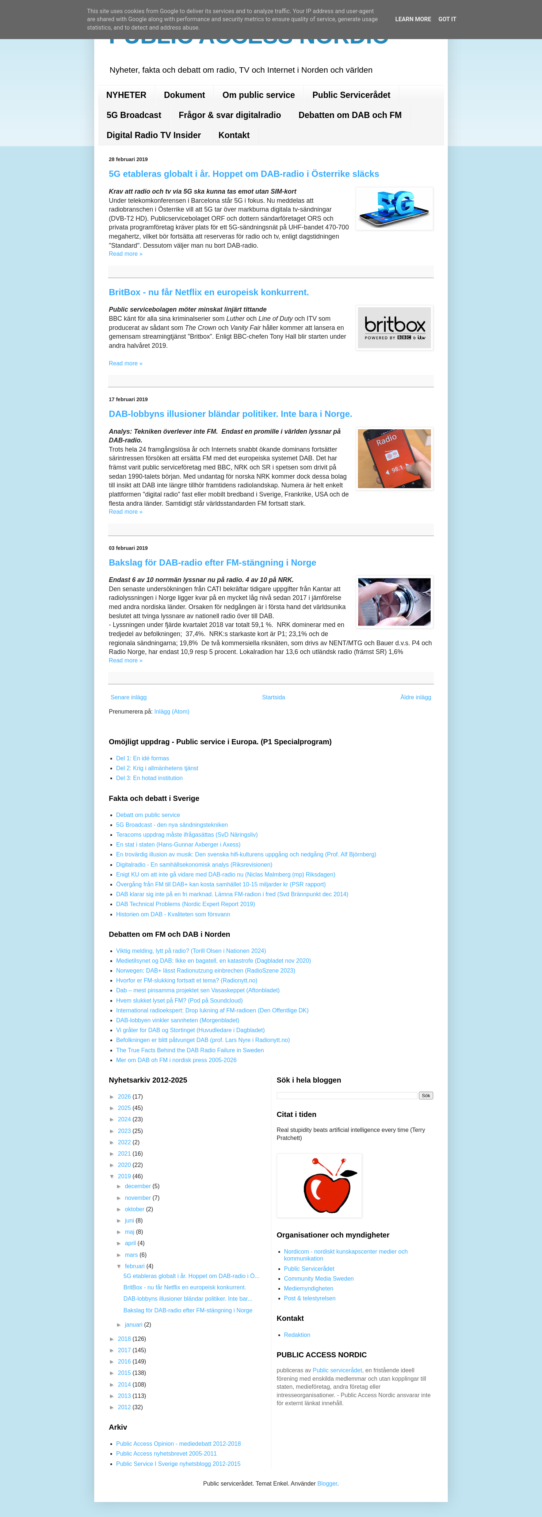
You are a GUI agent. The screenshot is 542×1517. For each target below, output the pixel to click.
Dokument (184, 95)
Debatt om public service (148, 815)
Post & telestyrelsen (310, 1298)
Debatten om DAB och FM (349, 115)
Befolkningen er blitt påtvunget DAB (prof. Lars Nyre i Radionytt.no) (203, 1040)
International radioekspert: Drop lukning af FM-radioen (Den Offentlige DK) (212, 1010)
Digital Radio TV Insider (154, 135)
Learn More (413, 19)
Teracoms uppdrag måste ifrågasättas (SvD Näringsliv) (187, 835)
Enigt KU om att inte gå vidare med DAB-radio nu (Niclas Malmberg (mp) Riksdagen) (225, 874)
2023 (125, 1131)
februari (135, 1266)
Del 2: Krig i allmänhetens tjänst (157, 768)
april (131, 1243)
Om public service (258, 95)
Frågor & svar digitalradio (230, 115)
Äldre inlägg (416, 697)
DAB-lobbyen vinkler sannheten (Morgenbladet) (177, 1020)
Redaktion (297, 1335)
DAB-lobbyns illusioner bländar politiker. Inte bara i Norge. (230, 414)
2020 (125, 1165)
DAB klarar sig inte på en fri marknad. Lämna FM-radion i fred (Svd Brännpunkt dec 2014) (232, 894)
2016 (125, 1361)
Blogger (327, 1483)
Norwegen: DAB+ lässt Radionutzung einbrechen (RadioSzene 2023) (205, 970)
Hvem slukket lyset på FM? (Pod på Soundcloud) (179, 1000)
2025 (125, 1108)
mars (132, 1255)
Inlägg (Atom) (172, 711)
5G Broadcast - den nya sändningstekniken (172, 825)
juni (130, 1220)
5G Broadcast (134, 115)
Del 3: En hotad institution (149, 778)
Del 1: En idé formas (142, 758)
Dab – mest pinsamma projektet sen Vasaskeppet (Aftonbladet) (198, 990)
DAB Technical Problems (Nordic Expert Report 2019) (185, 904)
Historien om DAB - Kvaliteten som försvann (173, 914)
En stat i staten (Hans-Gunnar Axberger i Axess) (178, 844)
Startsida (273, 697)
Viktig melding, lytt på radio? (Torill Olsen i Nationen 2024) (191, 951)
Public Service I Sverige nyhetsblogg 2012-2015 (178, 1464)
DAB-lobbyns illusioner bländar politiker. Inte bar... (187, 1299)
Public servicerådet (337, 1370)
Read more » (126, 254)
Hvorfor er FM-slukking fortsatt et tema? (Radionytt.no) (186, 980)
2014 (125, 1384)
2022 (125, 1142)
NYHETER (126, 95)
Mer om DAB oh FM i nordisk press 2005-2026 (176, 1060)
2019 (125, 1176)
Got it (447, 19)
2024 (125, 1119)
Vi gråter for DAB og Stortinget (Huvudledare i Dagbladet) (190, 1030)
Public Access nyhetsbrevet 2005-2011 (166, 1454)
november (139, 1198)
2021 (125, 1154)
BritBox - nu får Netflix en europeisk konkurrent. (209, 292)
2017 (125, 1350)
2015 (125, 1373)
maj (130, 1232)
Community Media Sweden (319, 1278)
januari (134, 1325)
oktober (135, 1209)
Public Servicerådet (352, 95)
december (139, 1186)
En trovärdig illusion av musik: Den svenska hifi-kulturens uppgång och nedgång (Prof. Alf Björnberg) (246, 854)
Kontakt (234, 135)
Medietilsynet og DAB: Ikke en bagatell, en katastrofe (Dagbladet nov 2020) (213, 961)
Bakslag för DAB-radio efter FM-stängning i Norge (212, 562)
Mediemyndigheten (308, 1288)
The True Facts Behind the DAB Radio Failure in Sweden (190, 1050)
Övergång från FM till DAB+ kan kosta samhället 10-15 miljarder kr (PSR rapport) (221, 884)
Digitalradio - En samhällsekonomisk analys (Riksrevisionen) (194, 865)
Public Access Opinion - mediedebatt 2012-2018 (178, 1444)
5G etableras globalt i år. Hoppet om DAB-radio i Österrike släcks (244, 174)
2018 (125, 1339)
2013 (125, 1396)
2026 (125, 1097)
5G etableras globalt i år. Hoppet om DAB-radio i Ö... (191, 1276)
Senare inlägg (129, 697)
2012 (125, 1407)
